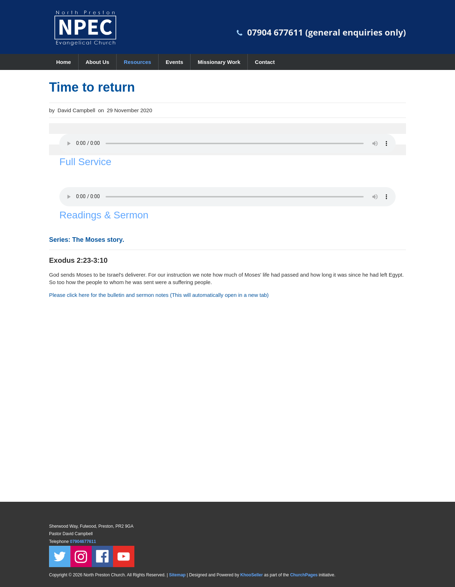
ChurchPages (303, 574)
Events (174, 62)
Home (63, 62)
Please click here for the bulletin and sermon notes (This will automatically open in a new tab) (159, 295)
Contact (265, 62)
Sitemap (177, 574)
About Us (97, 62)
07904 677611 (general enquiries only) (326, 32)
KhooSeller (251, 574)
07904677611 (83, 541)
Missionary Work (219, 62)
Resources (137, 62)
